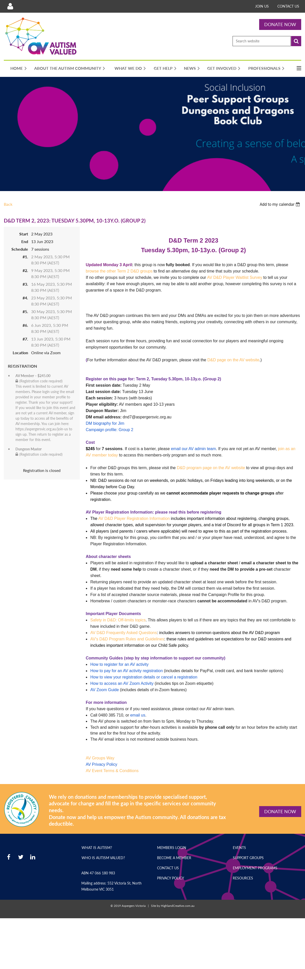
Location (20, 352)
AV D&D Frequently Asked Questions (123, 633)
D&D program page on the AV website (211, 468)
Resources (243, 878)
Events (239, 847)
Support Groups (248, 858)
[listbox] (280, 204)
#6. (25, 325)
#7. (25, 338)
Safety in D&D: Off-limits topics (117, 620)
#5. (25, 311)
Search (296, 41)
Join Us (262, 6)
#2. (25, 270)
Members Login (171, 847)
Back (8, 204)
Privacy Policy (170, 878)
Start (23, 233)
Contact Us (288, 6)
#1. (25, 256)
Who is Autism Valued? (103, 858)
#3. (25, 284)
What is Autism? (97, 847)
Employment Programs (255, 868)
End (24, 241)
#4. (25, 297)
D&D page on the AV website (233, 360)
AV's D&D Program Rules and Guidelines (127, 639)
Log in (10, 6)
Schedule (19, 249)
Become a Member (174, 858)
